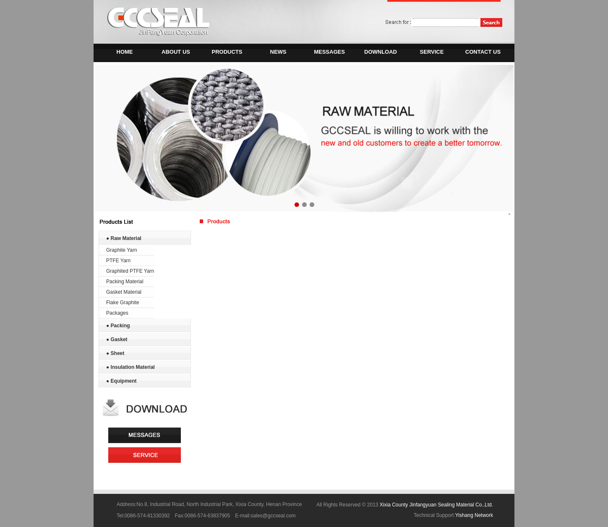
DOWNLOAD (380, 52)
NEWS (278, 52)
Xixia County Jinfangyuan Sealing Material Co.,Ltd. (436, 505)
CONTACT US (483, 52)
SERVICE (432, 52)
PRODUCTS (227, 52)
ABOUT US (176, 52)
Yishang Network (474, 515)
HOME (125, 52)
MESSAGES (329, 52)
